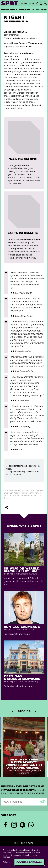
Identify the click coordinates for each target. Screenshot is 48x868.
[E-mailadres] (24, 802)
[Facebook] (5, 825)
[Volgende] (34, 711)
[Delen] (6, 507)
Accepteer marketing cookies (19, 471)
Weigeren (6, 862)
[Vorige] (13, 711)
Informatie (26, 9)
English (31, 3)
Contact (24, 3)
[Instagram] (14, 825)
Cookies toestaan (29, 862)
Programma (9, 9)
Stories (41, 9)
